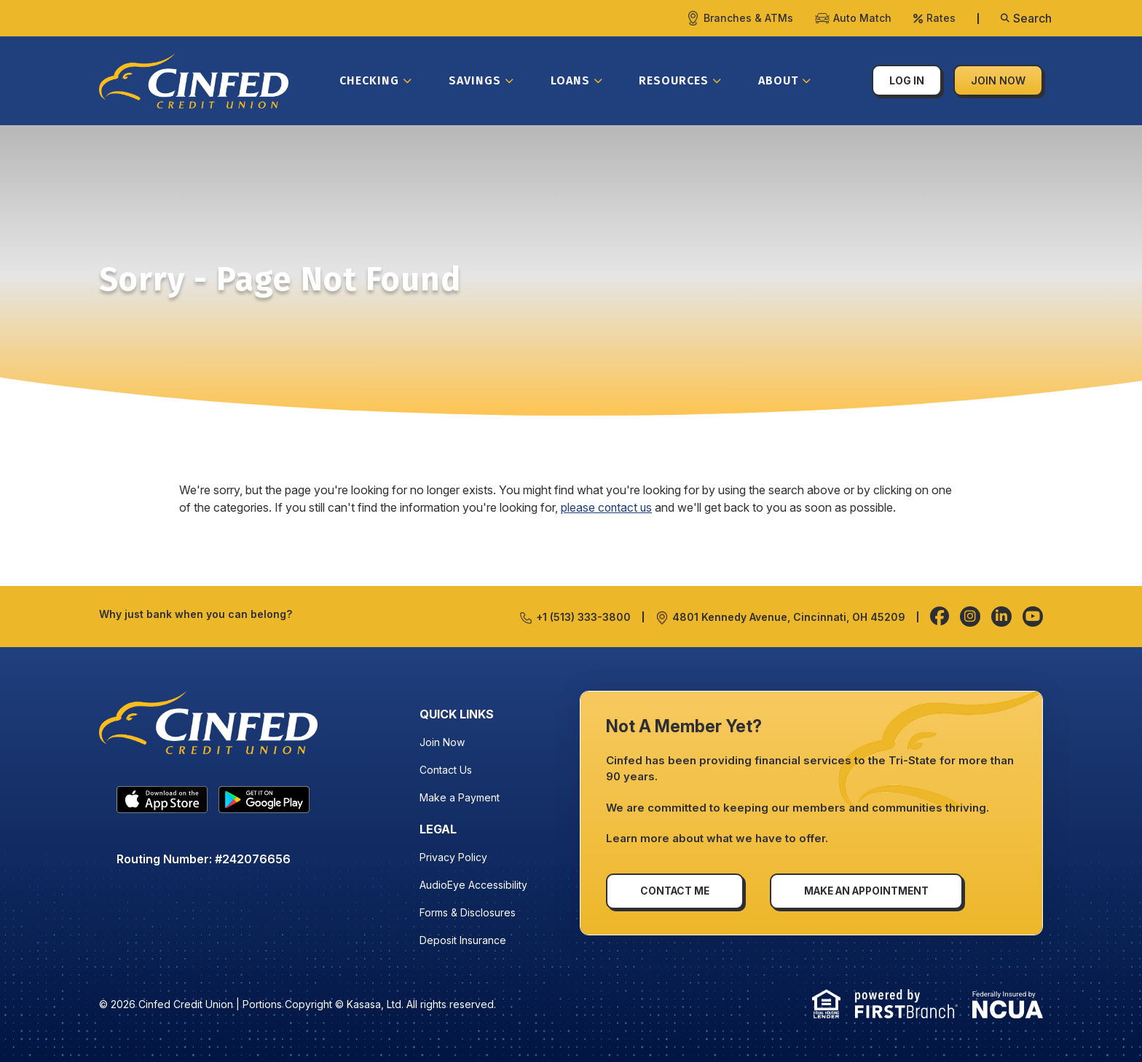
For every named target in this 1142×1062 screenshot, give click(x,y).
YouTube (1033, 616)
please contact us (607, 507)
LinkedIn (1001, 616)
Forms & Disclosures (468, 912)
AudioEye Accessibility (473, 885)
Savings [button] (475, 80)
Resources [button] (674, 80)
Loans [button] (570, 80)
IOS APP (162, 803)
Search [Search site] (1032, 18)
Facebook (939, 616)
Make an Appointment (872, 890)
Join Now (998, 80)
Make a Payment (460, 797)
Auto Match (862, 18)
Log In (906, 80)
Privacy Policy (453, 857)
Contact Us (446, 770)
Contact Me (676, 890)
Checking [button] (369, 80)
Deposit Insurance (463, 940)
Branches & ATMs (748, 18)
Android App (264, 803)
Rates (941, 18)
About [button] (778, 80)
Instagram (970, 616)
